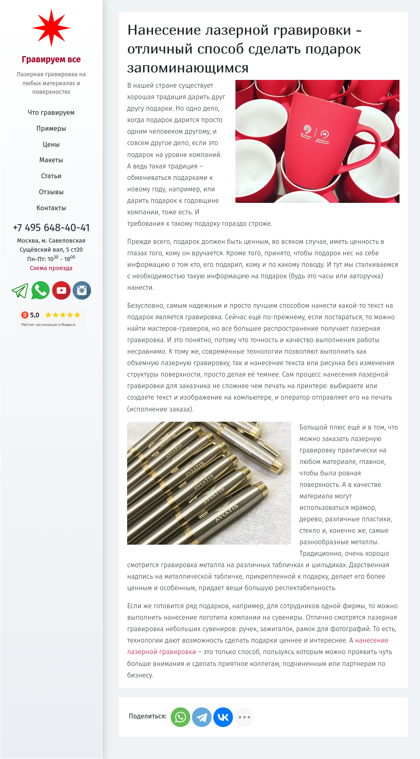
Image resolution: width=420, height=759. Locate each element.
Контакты (51, 208)
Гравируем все (51, 60)
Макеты (51, 160)
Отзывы (51, 192)
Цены (51, 144)
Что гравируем (51, 112)
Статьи (51, 176)
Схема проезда (51, 268)
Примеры (51, 128)
